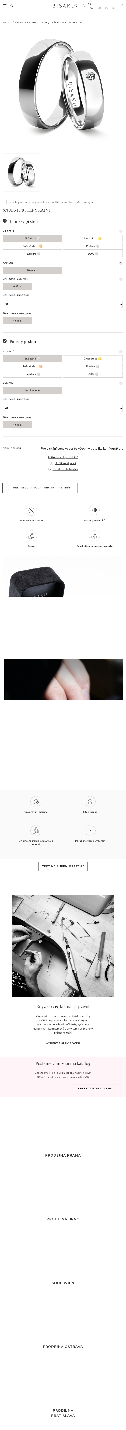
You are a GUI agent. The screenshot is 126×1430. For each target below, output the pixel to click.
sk (113, 8)
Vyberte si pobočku (63, 1043)
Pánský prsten (23, 341)
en (99, 8)
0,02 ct (17, 286)
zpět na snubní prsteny (63, 866)
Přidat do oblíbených (67, 22)
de (106, 8)
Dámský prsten (24, 221)
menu (6, 5)
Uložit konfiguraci (65, 463)
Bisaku (7, 22)
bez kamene (32, 390)
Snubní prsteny (25, 22)
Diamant (32, 270)
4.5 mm (17, 320)
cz (91, 8)
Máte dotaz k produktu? (63, 457)
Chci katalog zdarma (95, 1088)
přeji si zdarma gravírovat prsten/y (41, 487)
